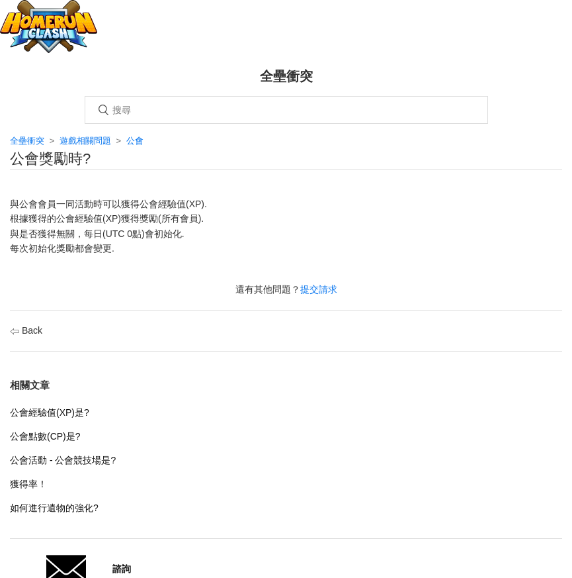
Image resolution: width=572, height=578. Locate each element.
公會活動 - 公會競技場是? (63, 460)
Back (26, 330)
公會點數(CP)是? (45, 436)
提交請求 (318, 289)
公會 (134, 141)
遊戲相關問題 (85, 141)
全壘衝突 (27, 141)
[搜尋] (286, 110)
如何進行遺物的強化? (54, 508)
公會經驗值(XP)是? (49, 412)
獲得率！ (28, 484)
